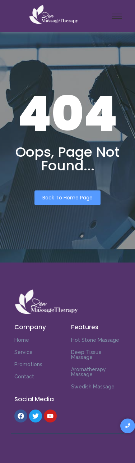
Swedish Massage (93, 386)
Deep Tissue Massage (86, 354)
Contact (24, 376)
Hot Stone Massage (95, 340)
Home (21, 340)
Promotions (28, 364)
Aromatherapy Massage (88, 372)
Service (23, 352)
